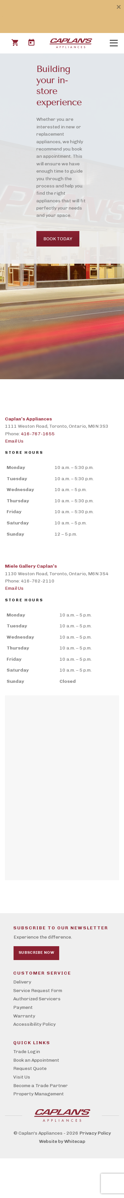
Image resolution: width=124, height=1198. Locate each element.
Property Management (38, 1094)
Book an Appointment (36, 1060)
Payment (23, 1007)
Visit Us (21, 1077)
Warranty (24, 1016)
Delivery (22, 982)
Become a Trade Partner (40, 1085)
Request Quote (30, 1068)
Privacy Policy (95, 1133)
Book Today (57, 239)
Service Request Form (37, 990)
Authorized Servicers (37, 999)
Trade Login (26, 1051)
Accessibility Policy (34, 1024)
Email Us (14, 441)
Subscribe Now (36, 952)
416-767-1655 (38, 434)
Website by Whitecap (62, 1141)
